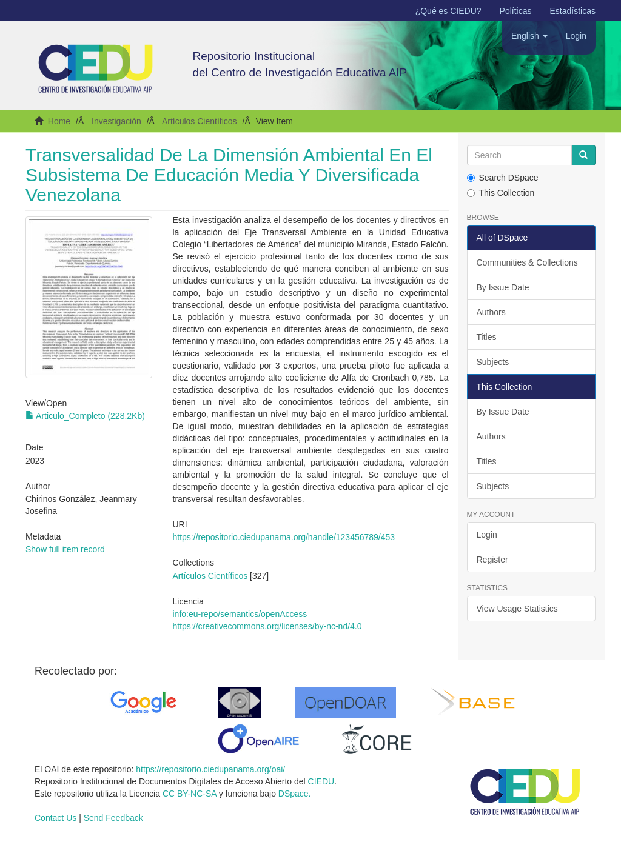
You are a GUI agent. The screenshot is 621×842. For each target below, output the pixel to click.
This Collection (501, 193)
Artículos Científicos (199, 121)
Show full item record (65, 549)
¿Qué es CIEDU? (448, 11)
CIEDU (321, 781)
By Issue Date (503, 287)
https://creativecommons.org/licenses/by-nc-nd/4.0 (267, 626)
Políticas (516, 11)
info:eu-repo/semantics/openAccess (240, 614)
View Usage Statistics (517, 608)
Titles (487, 337)
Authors (491, 312)
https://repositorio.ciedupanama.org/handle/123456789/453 (284, 537)
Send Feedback (113, 818)
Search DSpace (503, 177)
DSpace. (294, 793)
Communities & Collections (527, 262)
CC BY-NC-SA (190, 793)
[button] (529, 36)
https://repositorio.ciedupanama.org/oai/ (210, 769)
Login (487, 535)
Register (492, 559)
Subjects (493, 362)
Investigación (116, 121)
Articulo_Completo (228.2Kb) (85, 416)
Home (59, 121)
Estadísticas (573, 11)
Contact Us (55, 818)
